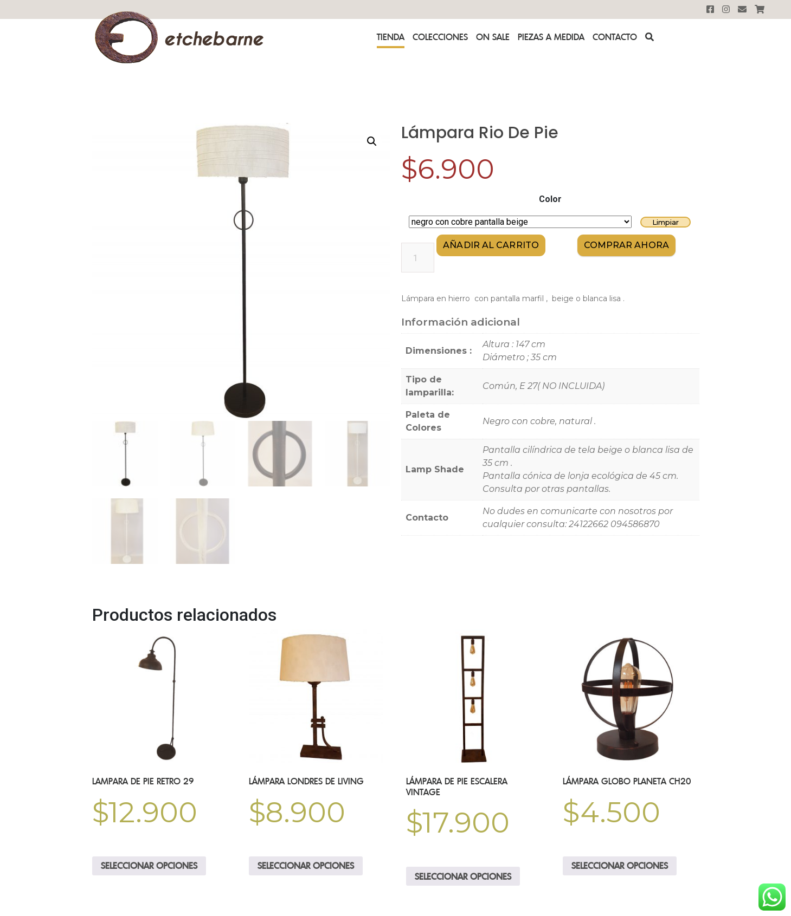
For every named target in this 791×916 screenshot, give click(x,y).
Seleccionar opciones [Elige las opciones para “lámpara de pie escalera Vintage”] (463, 875)
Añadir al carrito (491, 245)
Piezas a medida (551, 36)
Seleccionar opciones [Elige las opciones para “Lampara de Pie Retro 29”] (149, 865)
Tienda (390, 36)
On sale (493, 36)
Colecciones (440, 36)
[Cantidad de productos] (418, 257)
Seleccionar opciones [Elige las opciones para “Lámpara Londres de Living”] (306, 865)
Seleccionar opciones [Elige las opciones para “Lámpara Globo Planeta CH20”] (619, 865)
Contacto (615, 36)
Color (550, 199)
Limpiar (665, 222)
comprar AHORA (626, 245)
